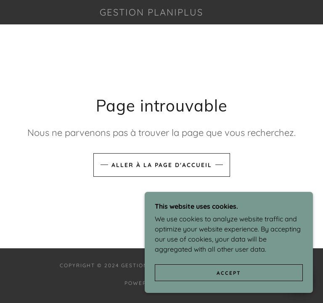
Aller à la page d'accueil (161, 165)
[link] (151, 13)
